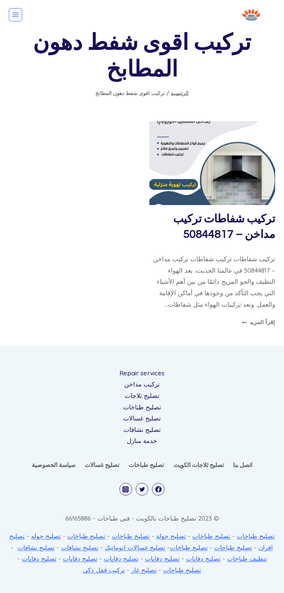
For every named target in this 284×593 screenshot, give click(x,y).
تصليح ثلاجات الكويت (198, 464)
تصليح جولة (171, 536)
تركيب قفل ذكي (104, 570)
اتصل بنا (242, 464)
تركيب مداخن (142, 384)
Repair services (142, 373)
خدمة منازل (142, 440)
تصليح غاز (144, 570)
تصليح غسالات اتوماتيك (135, 547)
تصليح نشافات (142, 429)
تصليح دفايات (203, 558)
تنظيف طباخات (247, 558)
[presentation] (212, 163)
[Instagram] (125, 489)
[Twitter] (142, 489)
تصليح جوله (46, 536)
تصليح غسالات (142, 418)
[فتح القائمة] (15, 14)
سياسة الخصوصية (53, 464)
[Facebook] (158, 489)
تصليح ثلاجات (142, 395)
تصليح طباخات (142, 407)
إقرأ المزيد (258, 322)
